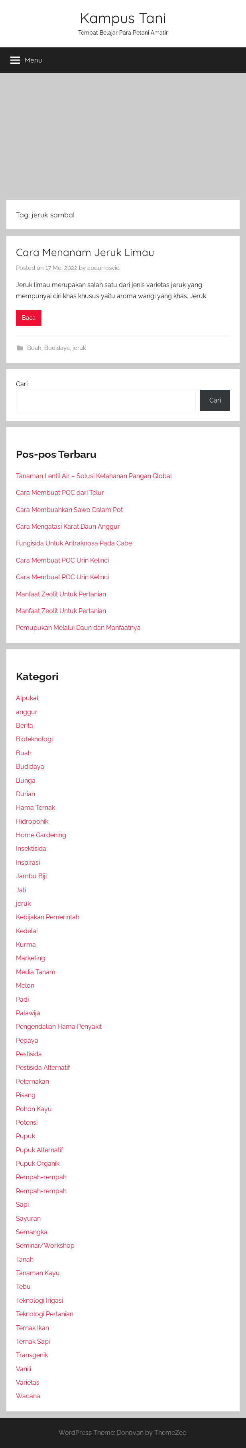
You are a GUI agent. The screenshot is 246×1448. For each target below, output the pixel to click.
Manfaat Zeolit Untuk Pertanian (61, 594)
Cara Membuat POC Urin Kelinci (62, 560)
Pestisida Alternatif (43, 1067)
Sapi (22, 1204)
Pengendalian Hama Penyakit (59, 1026)
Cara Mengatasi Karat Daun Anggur (68, 526)
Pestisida (29, 1054)
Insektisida (31, 848)
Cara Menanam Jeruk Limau (85, 252)
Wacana (28, 1396)
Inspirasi (28, 862)
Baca (28, 317)
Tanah (24, 1259)
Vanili (23, 1369)
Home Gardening (41, 835)
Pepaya (27, 1040)
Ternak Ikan (32, 1328)
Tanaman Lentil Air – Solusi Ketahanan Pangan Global (94, 476)
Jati (21, 890)
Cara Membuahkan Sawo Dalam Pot (69, 510)
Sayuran (28, 1218)
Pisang (25, 1095)
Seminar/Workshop (45, 1245)
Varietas (27, 1382)
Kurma (26, 944)
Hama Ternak (35, 807)
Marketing (30, 958)
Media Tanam (35, 972)
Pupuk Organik (37, 1163)
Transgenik (32, 1355)
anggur (26, 712)
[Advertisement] (123, 135)
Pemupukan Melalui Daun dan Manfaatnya (78, 627)
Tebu (23, 1286)
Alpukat (27, 698)
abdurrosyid (103, 268)
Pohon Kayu (34, 1109)
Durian (25, 794)
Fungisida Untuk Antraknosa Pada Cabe (74, 543)
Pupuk (25, 1136)
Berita (24, 725)
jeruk (79, 348)
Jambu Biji (31, 876)
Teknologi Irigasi (39, 1300)
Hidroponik (32, 821)
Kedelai (26, 931)
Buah (34, 348)
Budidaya (57, 348)
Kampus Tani (123, 18)
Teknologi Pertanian (44, 1314)
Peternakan (32, 1081)
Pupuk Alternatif (39, 1150)
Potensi (26, 1122)
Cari (22, 384)
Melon (25, 985)
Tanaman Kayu (38, 1273)
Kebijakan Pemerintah (47, 917)
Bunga (25, 780)
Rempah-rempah (41, 1177)
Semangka (31, 1232)
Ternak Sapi (33, 1341)
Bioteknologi (34, 739)
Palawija (28, 1013)
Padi (22, 999)
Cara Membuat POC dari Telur (60, 492)
